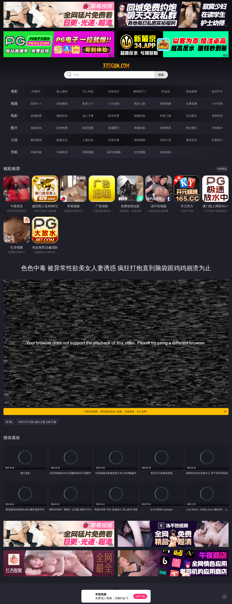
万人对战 (87, 91)
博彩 (14, 91)
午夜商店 (62, 152)
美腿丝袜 (139, 128)
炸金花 (165, 91)
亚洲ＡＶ (36, 103)
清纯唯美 (165, 128)
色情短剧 (165, 152)
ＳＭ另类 (217, 103)
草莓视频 (87, 152)
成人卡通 (87, 116)
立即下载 (140, 596)
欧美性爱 (113, 116)
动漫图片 (113, 128)
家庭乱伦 (62, 140)
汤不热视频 (114, 152)
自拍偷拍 (62, 103)
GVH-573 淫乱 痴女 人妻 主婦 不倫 (37, 421)
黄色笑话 (191, 140)
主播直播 (191, 103)
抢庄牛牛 (217, 91)
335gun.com (116, 65)
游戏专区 (113, 91)
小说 (14, 140)
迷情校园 (139, 140)
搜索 (161, 75)
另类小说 (165, 140)
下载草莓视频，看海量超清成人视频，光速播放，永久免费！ (155, 411)
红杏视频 (139, 152)
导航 (14, 152)
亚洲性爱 (36, 116)
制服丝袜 (139, 116)
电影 (14, 115)
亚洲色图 (62, 128)
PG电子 (36, 91)
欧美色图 (87, 128)
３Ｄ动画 (113, 103)
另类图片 (217, 128)
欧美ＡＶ (87, 103)
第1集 (9, 421)
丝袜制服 (165, 103)
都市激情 (36, 140)
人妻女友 (87, 140)
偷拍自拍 (62, 116)
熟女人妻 (139, 103)
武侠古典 (113, 140)
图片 (14, 127)
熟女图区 (191, 128)
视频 (14, 103)
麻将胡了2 (139, 91)
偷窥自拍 (36, 128)
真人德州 (62, 91)
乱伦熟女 (191, 116)
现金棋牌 (191, 91)
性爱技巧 (217, 140)
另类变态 (217, 116)
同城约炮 (36, 152)
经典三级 (165, 116)
